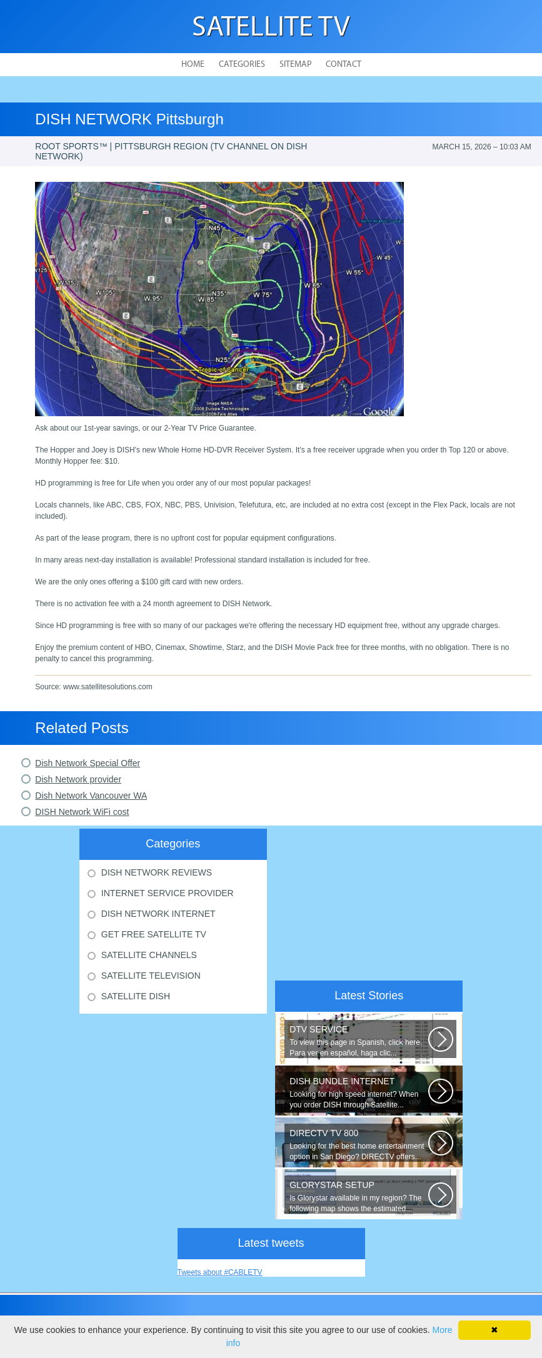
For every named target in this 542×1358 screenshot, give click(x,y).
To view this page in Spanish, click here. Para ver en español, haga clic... (358, 1040)
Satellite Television (151, 976)
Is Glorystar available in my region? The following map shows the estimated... (358, 1196)
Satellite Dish (135, 996)
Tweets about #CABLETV (220, 1272)
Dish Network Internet (158, 914)
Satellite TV (271, 28)
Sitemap (295, 64)
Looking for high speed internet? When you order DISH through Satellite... (358, 1092)
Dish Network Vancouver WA (91, 796)
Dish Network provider (78, 779)
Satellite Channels (149, 955)
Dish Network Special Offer (87, 763)
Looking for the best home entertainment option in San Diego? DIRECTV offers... (358, 1144)
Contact (343, 64)
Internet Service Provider (167, 893)
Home (192, 64)
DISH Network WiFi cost (82, 812)
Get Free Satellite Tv (153, 934)
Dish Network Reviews (156, 872)
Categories (242, 64)
